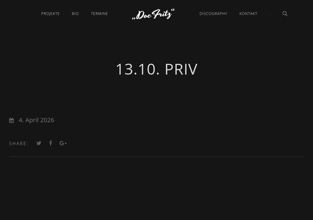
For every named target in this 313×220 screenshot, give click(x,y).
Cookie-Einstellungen (157, 209)
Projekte (50, 13)
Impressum (156, 185)
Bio (75, 13)
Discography (213, 13)
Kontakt (248, 13)
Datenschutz (156, 193)
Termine (99, 13)
